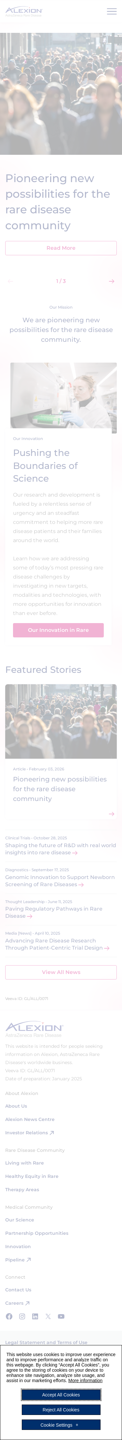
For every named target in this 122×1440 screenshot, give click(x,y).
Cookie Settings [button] (56, 1424)
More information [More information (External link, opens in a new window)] (85, 1380)
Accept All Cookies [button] (61, 1394)
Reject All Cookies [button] (61, 1409)
